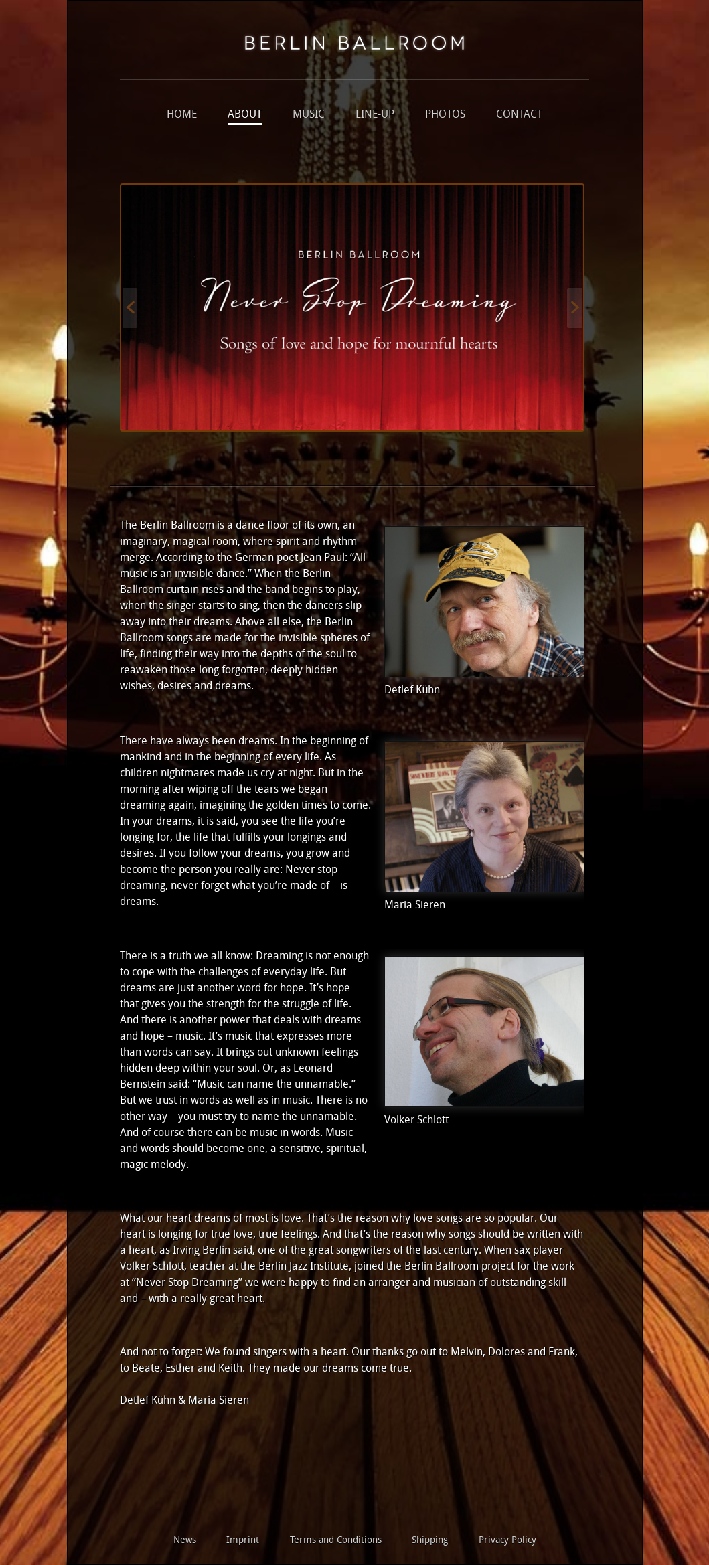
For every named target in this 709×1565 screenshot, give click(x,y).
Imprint (242, 1541)
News (184, 1541)
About (245, 115)
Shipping (430, 1541)
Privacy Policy (507, 1541)
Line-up (375, 115)
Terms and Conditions (336, 1541)
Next (574, 308)
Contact (519, 115)
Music (309, 115)
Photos (445, 115)
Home (182, 115)
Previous (130, 308)
